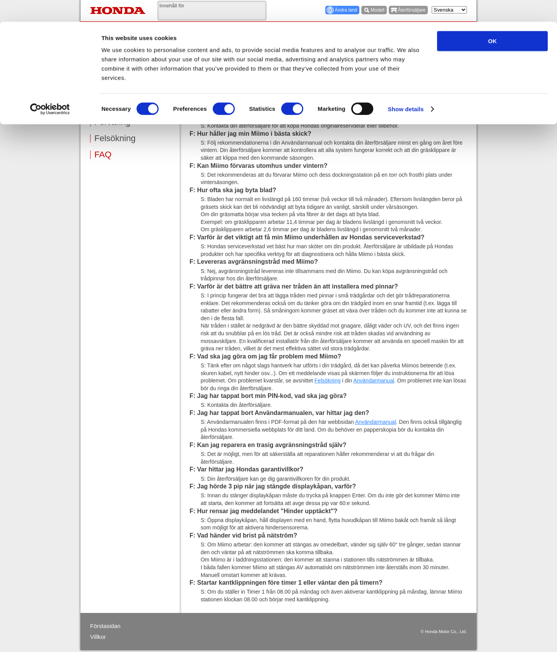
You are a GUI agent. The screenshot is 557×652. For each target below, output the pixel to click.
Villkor (98, 636)
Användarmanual (373, 380)
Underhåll (112, 106)
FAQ (102, 154)
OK (492, 19)
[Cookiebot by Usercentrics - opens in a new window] (50, 87)
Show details (406, 87)
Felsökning (114, 138)
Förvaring (112, 122)
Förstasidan (105, 626)
